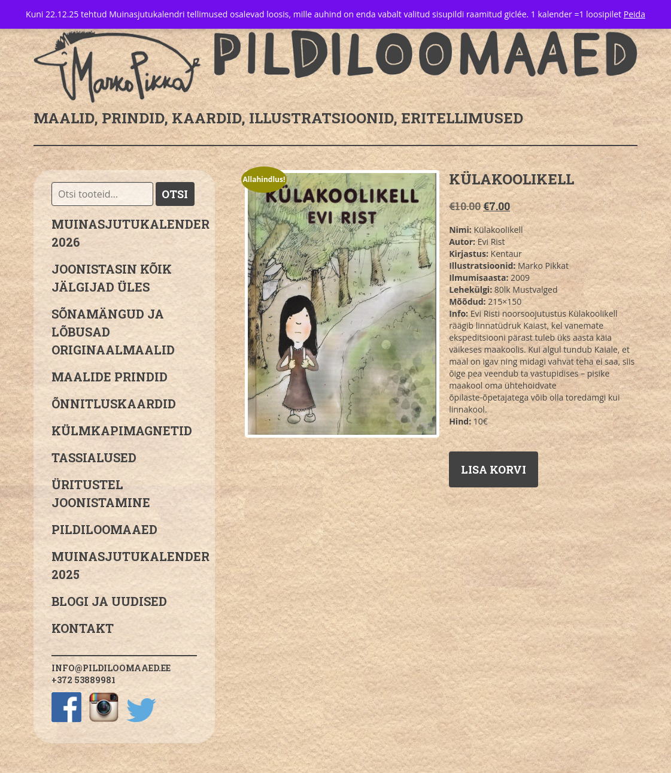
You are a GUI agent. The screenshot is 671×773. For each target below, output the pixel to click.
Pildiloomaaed (104, 529)
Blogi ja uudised (109, 601)
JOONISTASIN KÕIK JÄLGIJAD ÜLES (111, 278)
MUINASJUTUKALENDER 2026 (124, 233)
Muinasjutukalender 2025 (124, 565)
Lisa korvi (493, 469)
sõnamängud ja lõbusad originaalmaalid (113, 331)
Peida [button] (634, 14)
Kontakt (82, 628)
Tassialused (93, 457)
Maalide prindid (109, 376)
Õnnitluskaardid (113, 403)
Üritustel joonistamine (100, 493)
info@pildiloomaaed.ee (111, 668)
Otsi (175, 194)
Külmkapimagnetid (121, 430)
